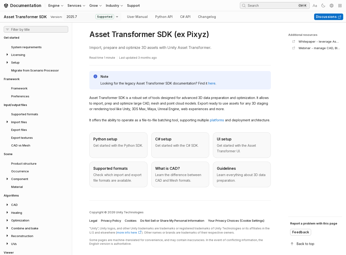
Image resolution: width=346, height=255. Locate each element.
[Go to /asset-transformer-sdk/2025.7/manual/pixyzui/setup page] (242, 145)
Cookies (131, 220)
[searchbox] (275, 5)
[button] (36, 54)
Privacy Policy (111, 220)
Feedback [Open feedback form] (300, 232)
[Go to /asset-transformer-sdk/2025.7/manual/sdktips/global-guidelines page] (242, 174)
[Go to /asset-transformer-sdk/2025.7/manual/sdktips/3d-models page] (180, 174)
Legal (93, 220)
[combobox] (92, 17)
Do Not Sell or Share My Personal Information (172, 220)
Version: (56, 17)
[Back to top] (315, 244)
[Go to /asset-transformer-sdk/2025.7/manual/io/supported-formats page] (118, 174)
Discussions (328, 17)
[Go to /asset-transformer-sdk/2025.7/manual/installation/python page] (118, 145)
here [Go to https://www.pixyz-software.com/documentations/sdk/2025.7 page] (211, 83)
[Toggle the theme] (323, 5)
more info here (129, 232)
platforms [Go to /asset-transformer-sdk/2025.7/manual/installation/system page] (217, 120)
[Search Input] (272, 5)
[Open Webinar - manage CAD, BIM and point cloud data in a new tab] (316, 48)
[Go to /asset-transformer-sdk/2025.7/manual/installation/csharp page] (180, 145)
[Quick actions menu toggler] (340, 5)
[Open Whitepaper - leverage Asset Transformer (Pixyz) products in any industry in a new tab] (316, 41)
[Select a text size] (315, 5)
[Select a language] (331, 5)
